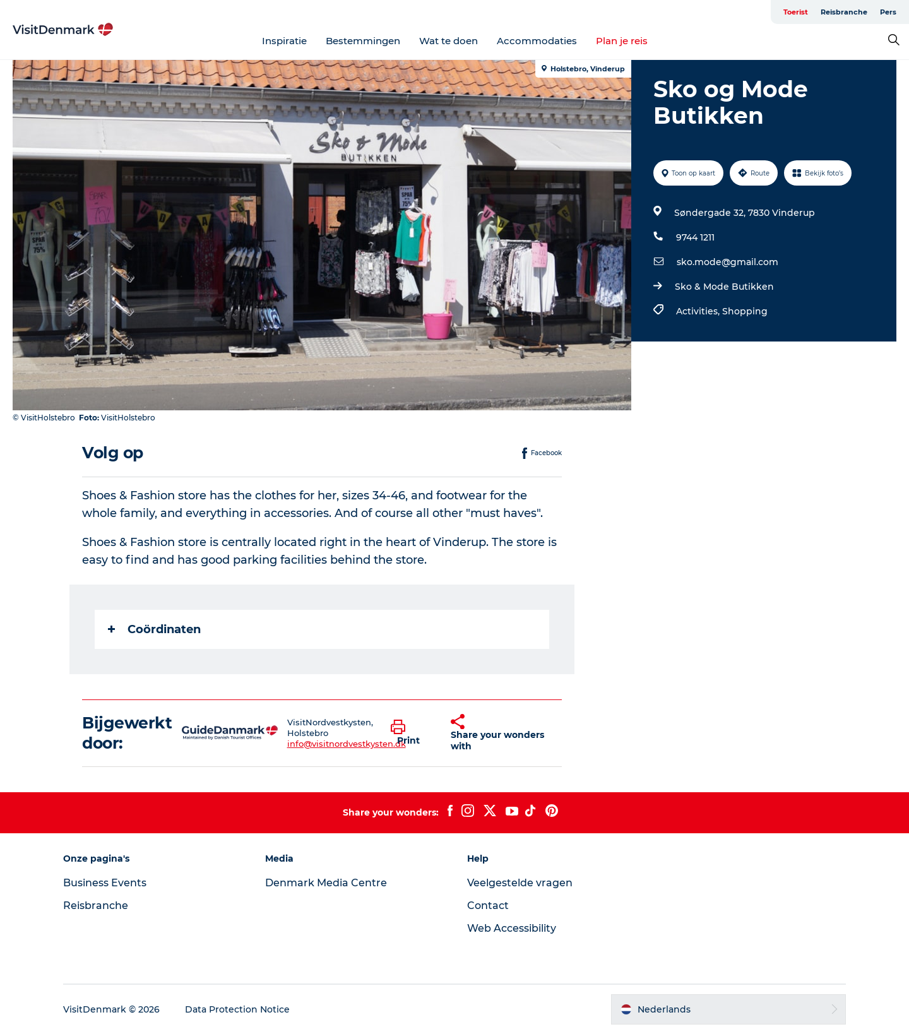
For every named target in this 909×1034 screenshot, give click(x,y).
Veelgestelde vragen (520, 883)
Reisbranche (844, 12)
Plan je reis (622, 41)
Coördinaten (154, 629)
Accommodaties (537, 41)
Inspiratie (284, 41)
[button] (411, 733)
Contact (488, 906)
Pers (888, 12)
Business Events (104, 883)
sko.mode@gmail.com (727, 262)
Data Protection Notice (237, 1009)
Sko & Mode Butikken (724, 286)
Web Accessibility (511, 928)
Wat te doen (448, 41)
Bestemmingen (363, 41)
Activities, (699, 311)
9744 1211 (695, 237)
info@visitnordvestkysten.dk (346, 744)
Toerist (795, 12)
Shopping (745, 311)
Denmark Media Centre (326, 883)
